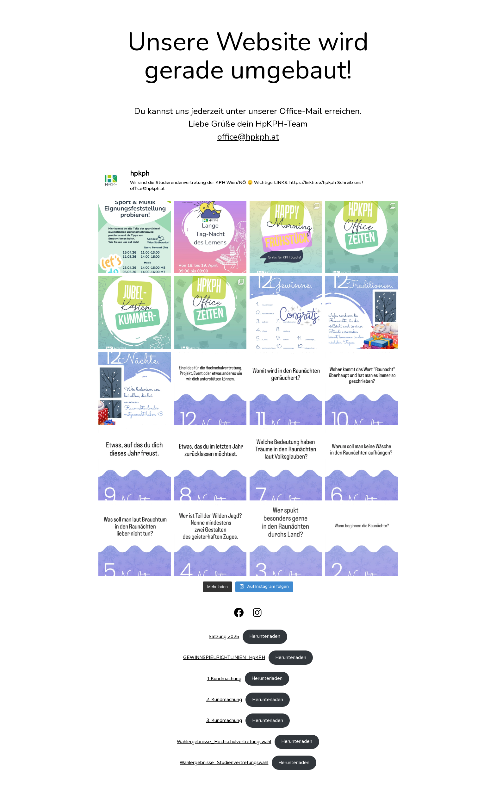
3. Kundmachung (224, 720)
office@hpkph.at (248, 137)
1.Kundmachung (224, 678)
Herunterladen (264, 636)
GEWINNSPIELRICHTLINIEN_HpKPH (224, 657)
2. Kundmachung (224, 699)
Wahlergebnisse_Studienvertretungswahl (224, 762)
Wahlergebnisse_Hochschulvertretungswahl (224, 741)
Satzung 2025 (224, 636)
